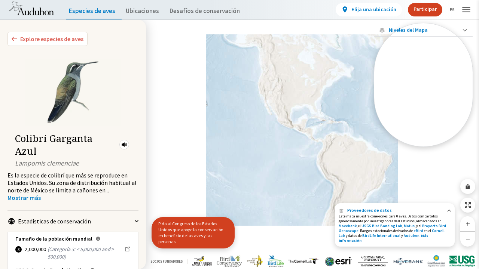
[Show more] (24, 197)
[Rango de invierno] (423, 129)
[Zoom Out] (467, 239)
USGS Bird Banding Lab (381, 225)
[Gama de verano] (423, 116)
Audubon (411, 235)
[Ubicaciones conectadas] (423, 90)
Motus (409, 225)
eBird (418, 230)
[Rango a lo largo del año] (423, 141)
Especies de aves (94, 11)
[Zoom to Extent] (467, 205)
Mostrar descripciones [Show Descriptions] (423, 148)
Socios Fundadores (166, 261)
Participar (418, 9)
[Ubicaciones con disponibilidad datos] (423, 77)
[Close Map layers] (423, 30)
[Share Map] (467, 186)
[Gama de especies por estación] (423, 103)
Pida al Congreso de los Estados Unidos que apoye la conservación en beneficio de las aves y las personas (190, 232)
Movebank (348, 225)
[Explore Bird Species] (47, 39)
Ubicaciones (149, 11)
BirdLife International (381, 235)
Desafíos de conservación (216, 11)
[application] (239, 134)
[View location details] (362, 9)
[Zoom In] (467, 223)
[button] (124, 144)
